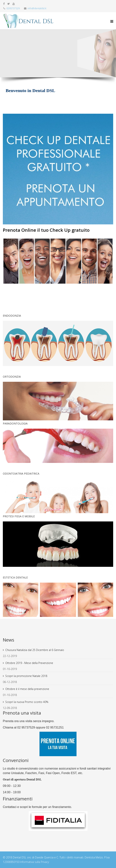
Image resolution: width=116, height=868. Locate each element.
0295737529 (13, 8)
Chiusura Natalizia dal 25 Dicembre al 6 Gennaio (34, 650)
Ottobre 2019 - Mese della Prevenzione (29, 663)
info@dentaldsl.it (37, 8)
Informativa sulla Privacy (34, 862)
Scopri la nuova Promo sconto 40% (26, 702)
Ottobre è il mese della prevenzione (27, 689)
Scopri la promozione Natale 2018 (26, 676)
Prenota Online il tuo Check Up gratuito (46, 230)
